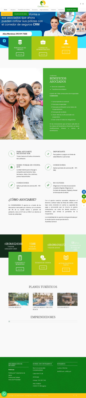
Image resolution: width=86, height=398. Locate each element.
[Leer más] (20, 54)
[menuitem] (5, 10)
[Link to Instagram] (83, 4)
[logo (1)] (43, 4)
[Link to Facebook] (80, 4)
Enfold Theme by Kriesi (43, 395)
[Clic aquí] (43, 267)
